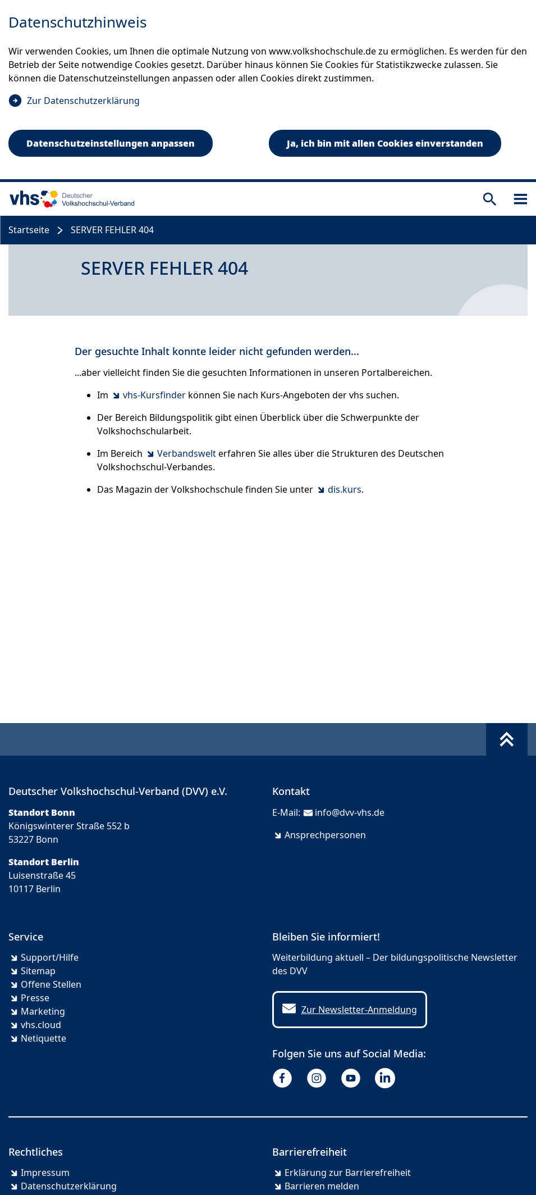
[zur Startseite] (69, 199)
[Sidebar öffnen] (520, 199)
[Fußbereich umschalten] (507, 739)
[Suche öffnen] (489, 199)
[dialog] (268, 91)
